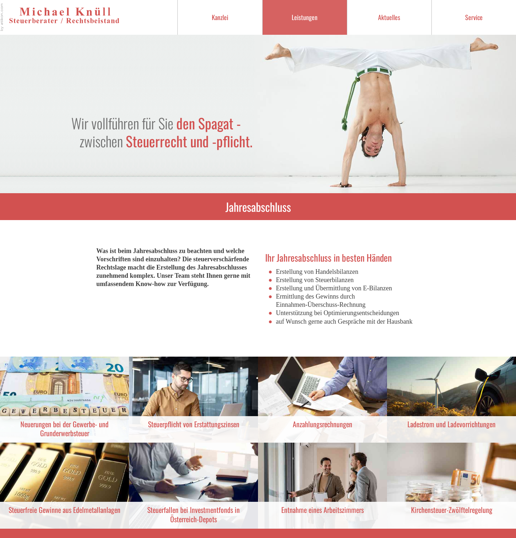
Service (474, 17)
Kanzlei (220, 17)
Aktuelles (389, 17)
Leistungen (304, 17)
